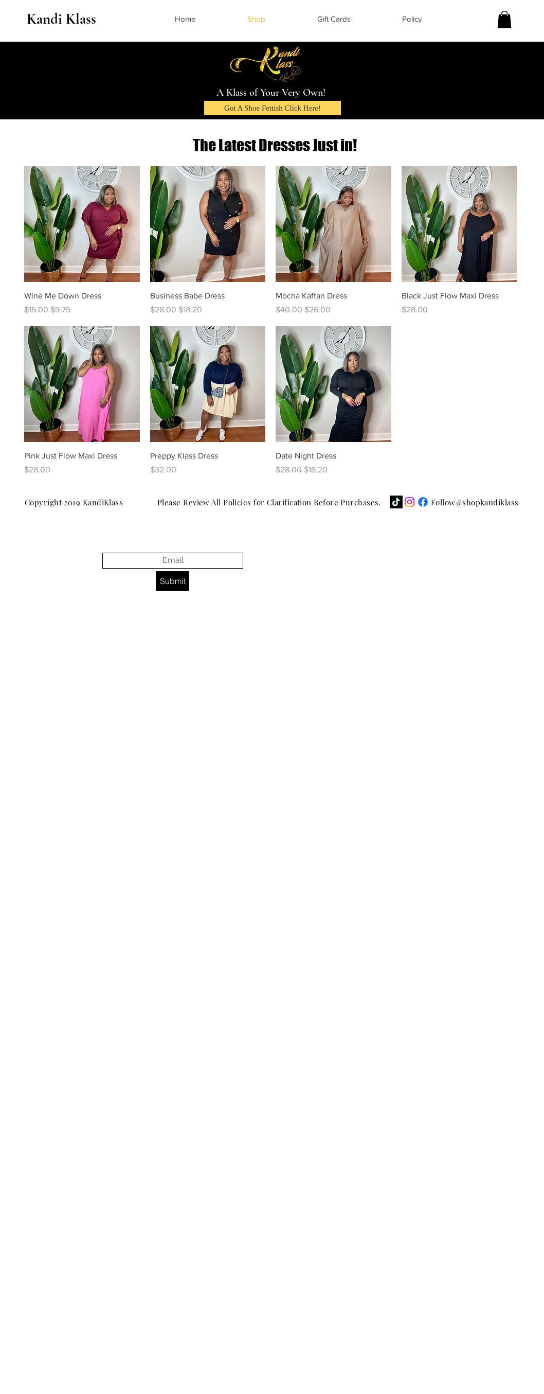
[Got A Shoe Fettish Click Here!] (272, 108)
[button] (504, 19)
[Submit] (172, 581)
